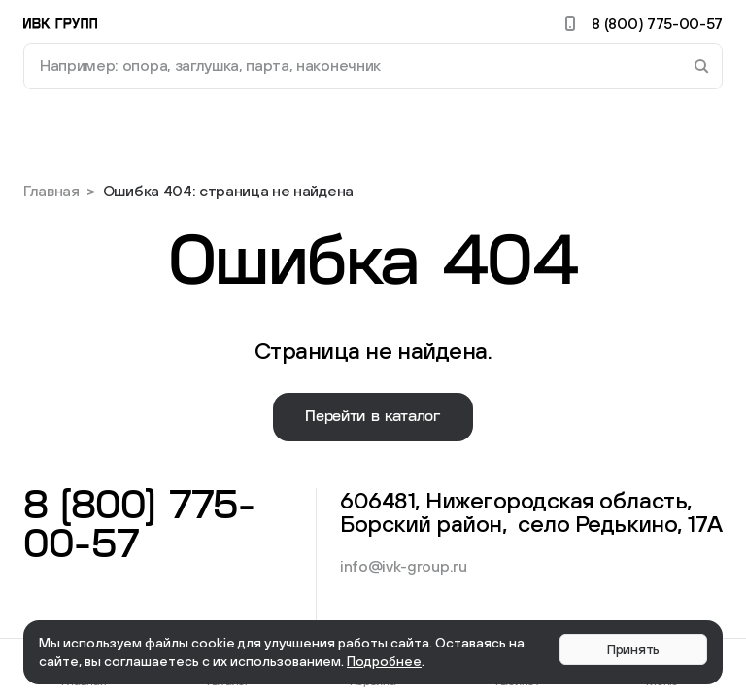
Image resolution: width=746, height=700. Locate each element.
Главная (51, 190)
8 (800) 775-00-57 (641, 23)
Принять (633, 649)
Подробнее (384, 661)
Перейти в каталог (373, 416)
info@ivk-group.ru (403, 566)
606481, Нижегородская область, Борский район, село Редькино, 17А (531, 511)
